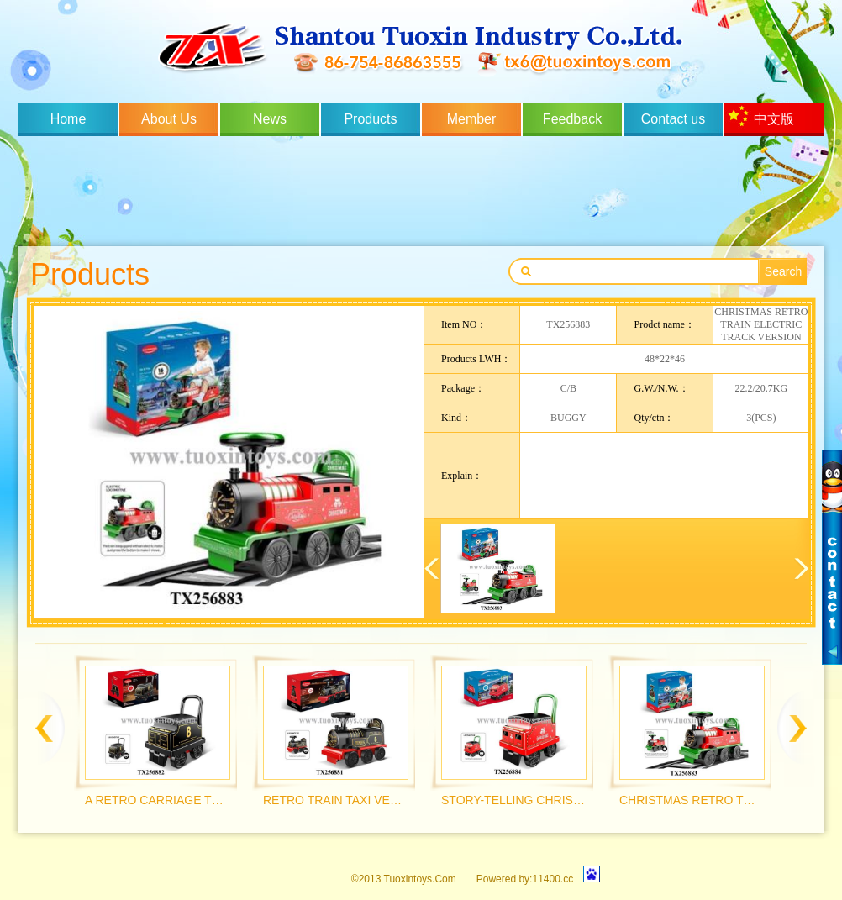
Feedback (572, 119)
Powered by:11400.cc (524, 879)
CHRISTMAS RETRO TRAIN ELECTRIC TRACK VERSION (691, 800)
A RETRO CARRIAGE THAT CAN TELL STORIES (157, 800)
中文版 (774, 119)
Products (370, 119)
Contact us (673, 119)
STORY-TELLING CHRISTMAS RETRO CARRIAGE (513, 800)
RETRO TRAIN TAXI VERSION (335, 800)
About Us (169, 119)
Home (68, 119)
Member (472, 119)
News (270, 119)
